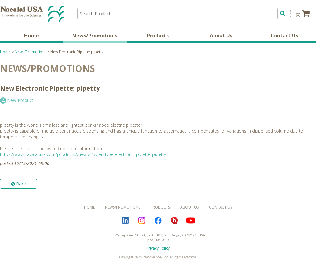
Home (31, 35)
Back (18, 184)
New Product (20, 100)
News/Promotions (94, 35)
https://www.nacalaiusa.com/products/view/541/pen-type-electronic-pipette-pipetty (83, 154)
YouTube (190, 220)
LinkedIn (125, 220)
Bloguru (174, 220)
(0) (303, 13)
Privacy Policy (158, 248)
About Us (221, 35)
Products (158, 35)
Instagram (141, 220)
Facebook (158, 220)
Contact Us (284, 35)
